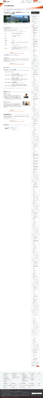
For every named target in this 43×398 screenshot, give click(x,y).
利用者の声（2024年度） (35, 196)
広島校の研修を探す (35, 236)
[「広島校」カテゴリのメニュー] (38, 234)
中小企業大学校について (34, 16)
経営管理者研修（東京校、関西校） (35, 33)
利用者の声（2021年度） (35, 200)
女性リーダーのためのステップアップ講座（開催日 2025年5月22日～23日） (35, 161)
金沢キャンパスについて (35, 316)
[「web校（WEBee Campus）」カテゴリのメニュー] (38, 349)
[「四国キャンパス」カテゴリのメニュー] (38, 330)
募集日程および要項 (35, 55)
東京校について (34, 125)
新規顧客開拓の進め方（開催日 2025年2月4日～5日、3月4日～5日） (35, 167)
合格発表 (34, 54)
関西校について (34, 218)
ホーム (4, 9)
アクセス (34, 77)
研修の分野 (34, 35)
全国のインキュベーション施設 (8, 385)
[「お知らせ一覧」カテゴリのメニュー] (38, 63)
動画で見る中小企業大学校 (35, 19)
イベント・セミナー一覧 (26, 385)
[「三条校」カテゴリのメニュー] (38, 142)
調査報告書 (35, 385)
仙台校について (34, 100)
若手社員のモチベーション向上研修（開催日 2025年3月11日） (35, 169)
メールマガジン (17, 385)
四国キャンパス (33, 330)
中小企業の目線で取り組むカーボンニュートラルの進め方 (35, 359)
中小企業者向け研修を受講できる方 (35, 29)
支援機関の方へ (26, 373)
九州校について (34, 268)
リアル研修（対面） (35, 23)
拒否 (34, 393)
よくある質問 (34, 58)
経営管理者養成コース (35, 300)
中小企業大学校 (7, 9)
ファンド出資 (23, 381)
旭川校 (32, 68)
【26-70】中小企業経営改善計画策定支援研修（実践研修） (35, 99)
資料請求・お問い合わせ (35, 84)
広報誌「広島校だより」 (35, 248)
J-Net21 (26, 387)
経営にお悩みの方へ (8, 373)
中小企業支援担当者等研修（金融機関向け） (35, 41)
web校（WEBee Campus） (35, 349)
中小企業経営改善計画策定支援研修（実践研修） (35, 75)
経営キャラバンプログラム (35, 37)
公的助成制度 (34, 108)
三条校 (32, 142)
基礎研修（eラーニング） (35, 356)
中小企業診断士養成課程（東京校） (35, 43)
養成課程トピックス (35, 51)
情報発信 (17, 387)
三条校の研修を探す (35, 143)
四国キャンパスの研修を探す (35, 332)
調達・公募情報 (8, 383)
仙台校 (32, 92)
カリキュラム (34, 48)
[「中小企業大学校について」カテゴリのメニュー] (38, 16)
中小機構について (35, 373)
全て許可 (39, 393)
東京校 (32, 117)
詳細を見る (33, 394)
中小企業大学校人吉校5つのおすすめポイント (35, 296)
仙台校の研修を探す (35, 93)
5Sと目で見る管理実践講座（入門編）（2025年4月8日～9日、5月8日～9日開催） (35, 155)
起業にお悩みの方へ (17, 373)
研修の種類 (11, 9)
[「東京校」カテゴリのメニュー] (38, 117)
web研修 (34, 24)
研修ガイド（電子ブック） (35, 14)
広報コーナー (34, 105)
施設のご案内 (34, 127)
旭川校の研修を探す (35, 69)
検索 (38, 366)
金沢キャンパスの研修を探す (35, 312)
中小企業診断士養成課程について (35, 47)
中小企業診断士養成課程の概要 (35, 45)
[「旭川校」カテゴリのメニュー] (38, 68)
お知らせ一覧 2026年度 (35, 65)
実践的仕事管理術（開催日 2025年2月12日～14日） (35, 164)
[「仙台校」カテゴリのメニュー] (38, 92)
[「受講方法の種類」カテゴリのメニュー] (38, 21)
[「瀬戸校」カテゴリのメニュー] (38, 180)
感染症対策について (35, 130)
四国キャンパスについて (35, 335)
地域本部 (17, 383)
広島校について (34, 243)
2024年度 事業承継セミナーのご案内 (29, 9)
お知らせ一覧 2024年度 (35, 89)
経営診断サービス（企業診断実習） (35, 50)
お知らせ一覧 (33, 63)
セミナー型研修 (34, 354)
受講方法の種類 (33, 21)
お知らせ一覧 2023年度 (35, 90)
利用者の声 (34, 81)
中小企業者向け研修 (15, 9)
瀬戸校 (32, 180)
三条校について (34, 148)
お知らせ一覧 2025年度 (35, 66)
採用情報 (8, 387)
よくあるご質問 (34, 80)
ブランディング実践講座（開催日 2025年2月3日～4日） (35, 158)
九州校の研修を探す (35, 261)
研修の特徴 (34, 34)
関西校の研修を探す (35, 212)
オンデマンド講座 (34, 357)
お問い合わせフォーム (14, 129)
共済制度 (35, 383)
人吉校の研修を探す (35, 286)
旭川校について (34, 76)
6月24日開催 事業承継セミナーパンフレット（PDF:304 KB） (11, 55)
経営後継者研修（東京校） (22, 9)
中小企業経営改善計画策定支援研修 (35, 60)
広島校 (32, 234)
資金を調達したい (5, 381)
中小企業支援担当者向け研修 (35, 39)
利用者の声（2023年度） (35, 197)
